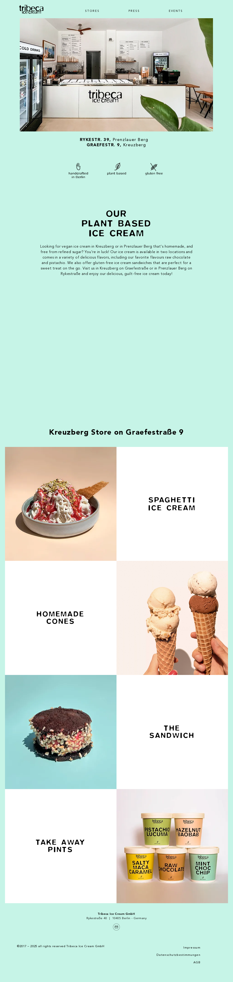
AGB (196, 962)
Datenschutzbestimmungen (178, 955)
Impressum (191, 947)
